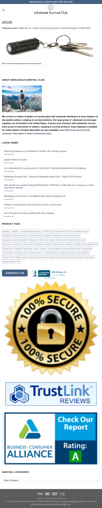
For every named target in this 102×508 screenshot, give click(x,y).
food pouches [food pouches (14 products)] (61, 240)
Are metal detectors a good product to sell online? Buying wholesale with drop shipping (45, 168)
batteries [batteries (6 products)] (6, 231)
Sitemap (62, 498)
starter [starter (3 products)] (43, 249)
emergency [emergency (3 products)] (7, 236)
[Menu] (3, 10)
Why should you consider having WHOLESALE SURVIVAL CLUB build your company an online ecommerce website (49, 186)
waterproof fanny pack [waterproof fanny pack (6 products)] (65, 257)
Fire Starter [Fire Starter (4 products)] (49, 240)
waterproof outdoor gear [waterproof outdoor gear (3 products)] (85, 257)
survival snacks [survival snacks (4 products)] (35, 253)
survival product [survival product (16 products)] (21, 253)
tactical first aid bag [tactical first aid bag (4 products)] (68, 253)
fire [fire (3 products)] (41, 240)
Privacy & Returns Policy (46, 498)
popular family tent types (15, 160)
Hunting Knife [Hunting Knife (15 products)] (58, 244)
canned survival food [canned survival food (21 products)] (62, 231)
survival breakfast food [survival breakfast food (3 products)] (70, 249)
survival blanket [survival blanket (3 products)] (54, 249)
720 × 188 (32, 28)
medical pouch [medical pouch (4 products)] (80, 244)
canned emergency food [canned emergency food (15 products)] (30, 231)
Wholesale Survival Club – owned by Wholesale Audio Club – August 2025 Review (43, 177)
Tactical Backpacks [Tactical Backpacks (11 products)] (51, 253)
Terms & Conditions (70, 501)
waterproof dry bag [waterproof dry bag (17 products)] (47, 257)
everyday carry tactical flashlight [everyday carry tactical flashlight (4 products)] (15, 240)
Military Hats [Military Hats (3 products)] (92, 244)
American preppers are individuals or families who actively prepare (35, 151)
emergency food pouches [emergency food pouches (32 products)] (52, 236)
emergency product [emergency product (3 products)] (72, 236)
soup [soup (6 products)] (36, 249)
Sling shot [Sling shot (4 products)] (28, 249)
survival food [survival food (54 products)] (87, 249)
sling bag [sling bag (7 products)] (18, 249)
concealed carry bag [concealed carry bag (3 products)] (80, 231)
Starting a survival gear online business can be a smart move (32, 205)
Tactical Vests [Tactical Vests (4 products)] (20, 257)
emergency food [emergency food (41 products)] (35, 236)
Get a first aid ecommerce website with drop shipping (29, 213)
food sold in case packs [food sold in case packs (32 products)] (11, 244)
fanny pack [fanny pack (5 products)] (33, 240)
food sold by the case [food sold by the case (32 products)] (77, 240)
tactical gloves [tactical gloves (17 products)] (83, 253)
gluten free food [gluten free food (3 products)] (44, 244)
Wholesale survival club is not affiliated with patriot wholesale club (35, 196)
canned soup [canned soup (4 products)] (47, 231)
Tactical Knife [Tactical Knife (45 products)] (8, 257)
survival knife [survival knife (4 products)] (8, 253)
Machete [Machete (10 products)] (69, 244)
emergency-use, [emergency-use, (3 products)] (20, 236)
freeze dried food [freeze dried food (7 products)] (29, 244)
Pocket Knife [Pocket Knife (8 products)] (7, 249)
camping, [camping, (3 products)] (15, 231)
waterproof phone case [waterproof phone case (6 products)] (11, 261)
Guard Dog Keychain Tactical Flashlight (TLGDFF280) (64, 28)
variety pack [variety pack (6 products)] (32, 257)
